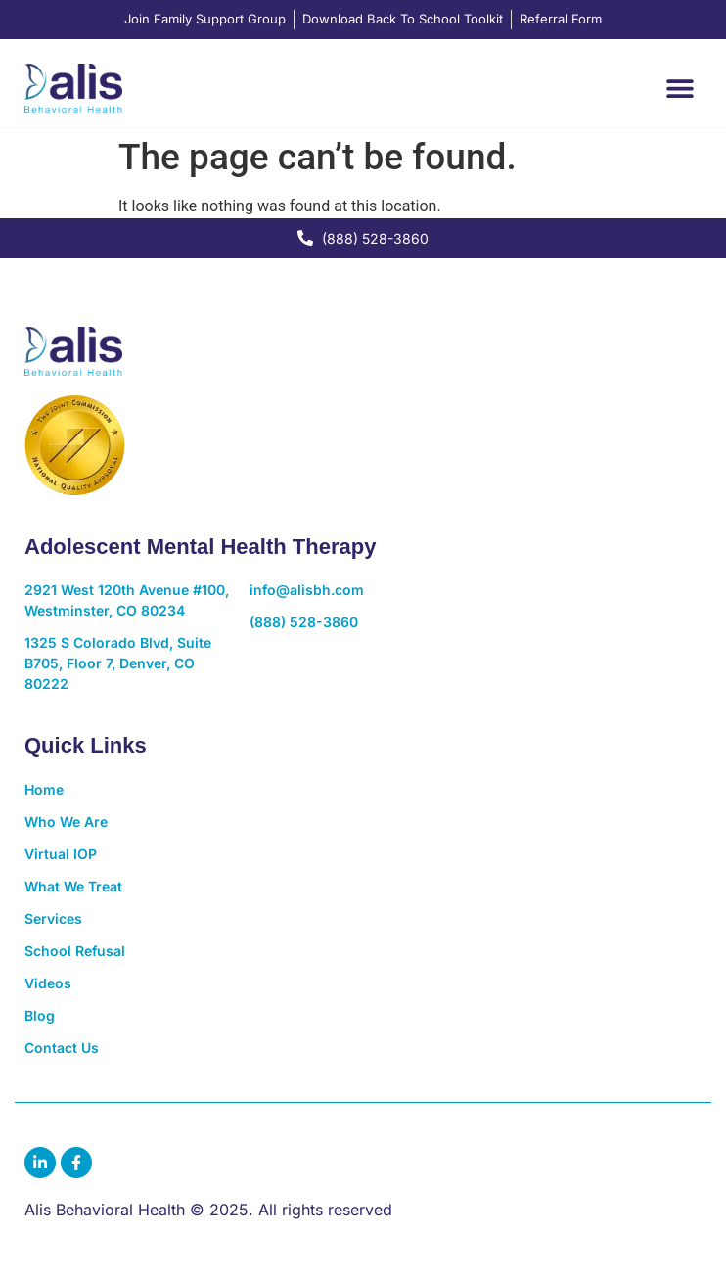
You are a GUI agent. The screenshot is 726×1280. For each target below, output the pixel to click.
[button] (680, 88)
